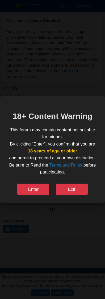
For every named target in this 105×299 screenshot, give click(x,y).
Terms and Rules (65, 165)
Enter (33, 189)
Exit (71, 189)
